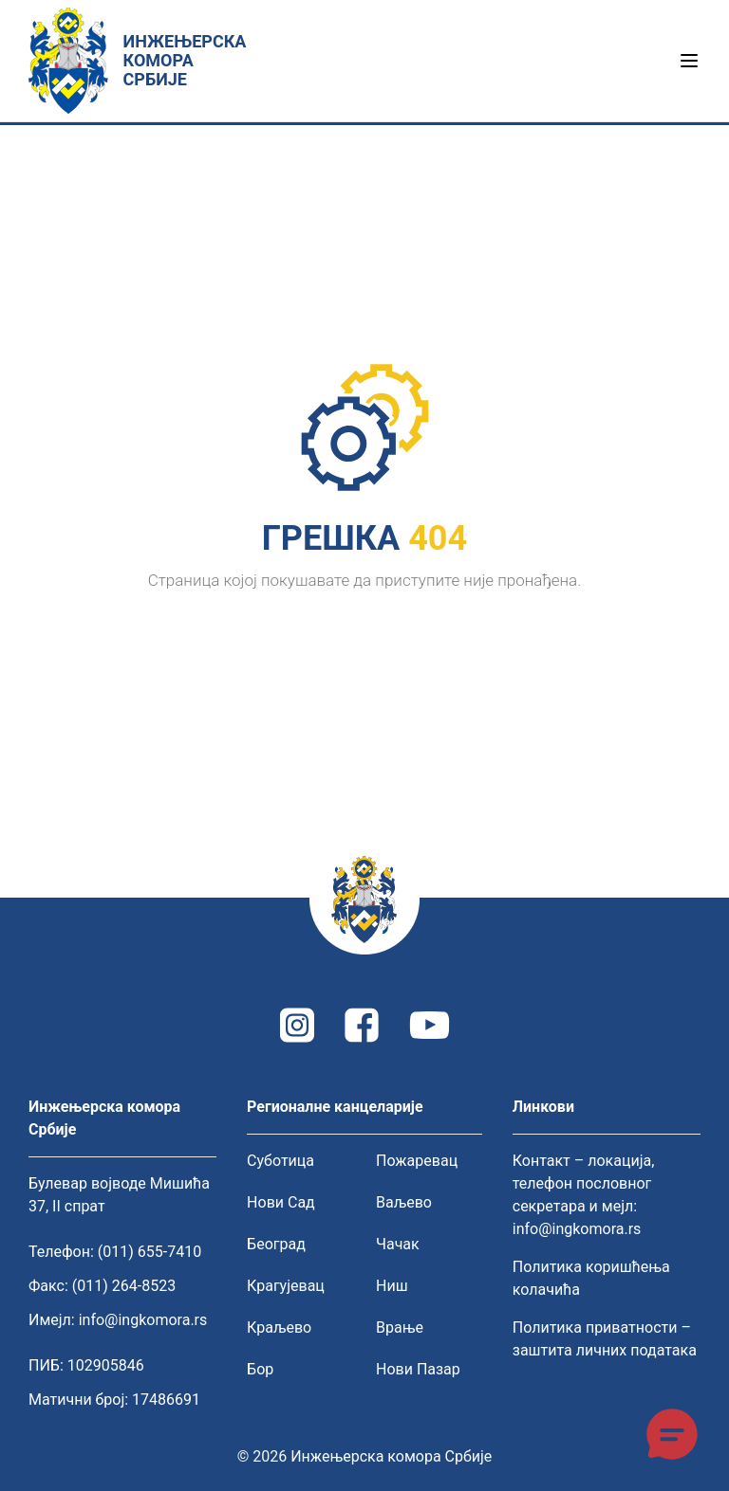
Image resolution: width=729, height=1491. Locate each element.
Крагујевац (286, 1286)
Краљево (279, 1327)
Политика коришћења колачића (591, 1278)
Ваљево (404, 1202)
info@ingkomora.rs (143, 1320)
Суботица (280, 1161)
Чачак (398, 1244)
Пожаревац (417, 1161)
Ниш (392, 1286)
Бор (260, 1369)
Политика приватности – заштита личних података (605, 1338)
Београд (276, 1244)
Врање (399, 1327)
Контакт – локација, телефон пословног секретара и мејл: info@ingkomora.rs (584, 1195)
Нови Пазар (418, 1369)
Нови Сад (281, 1202)
